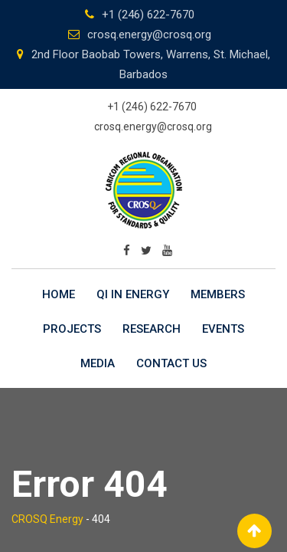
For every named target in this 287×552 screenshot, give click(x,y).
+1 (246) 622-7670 (148, 14)
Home (58, 294)
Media (97, 363)
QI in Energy (132, 294)
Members (218, 294)
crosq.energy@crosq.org (149, 34)
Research (151, 329)
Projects (72, 329)
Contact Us (171, 363)
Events (223, 329)
